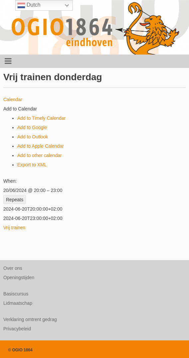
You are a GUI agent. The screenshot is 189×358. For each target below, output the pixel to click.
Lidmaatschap (17, 303)
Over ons (12, 268)
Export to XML (32, 164)
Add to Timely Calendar (41, 118)
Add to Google (32, 127)
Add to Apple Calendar (40, 146)
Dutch (29, 5)
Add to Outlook (32, 136)
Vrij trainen (14, 227)
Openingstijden (18, 277)
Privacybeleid (17, 328)
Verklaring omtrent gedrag (30, 319)
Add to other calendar (39, 155)
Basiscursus (15, 293)
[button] (20, 108)
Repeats (14, 199)
